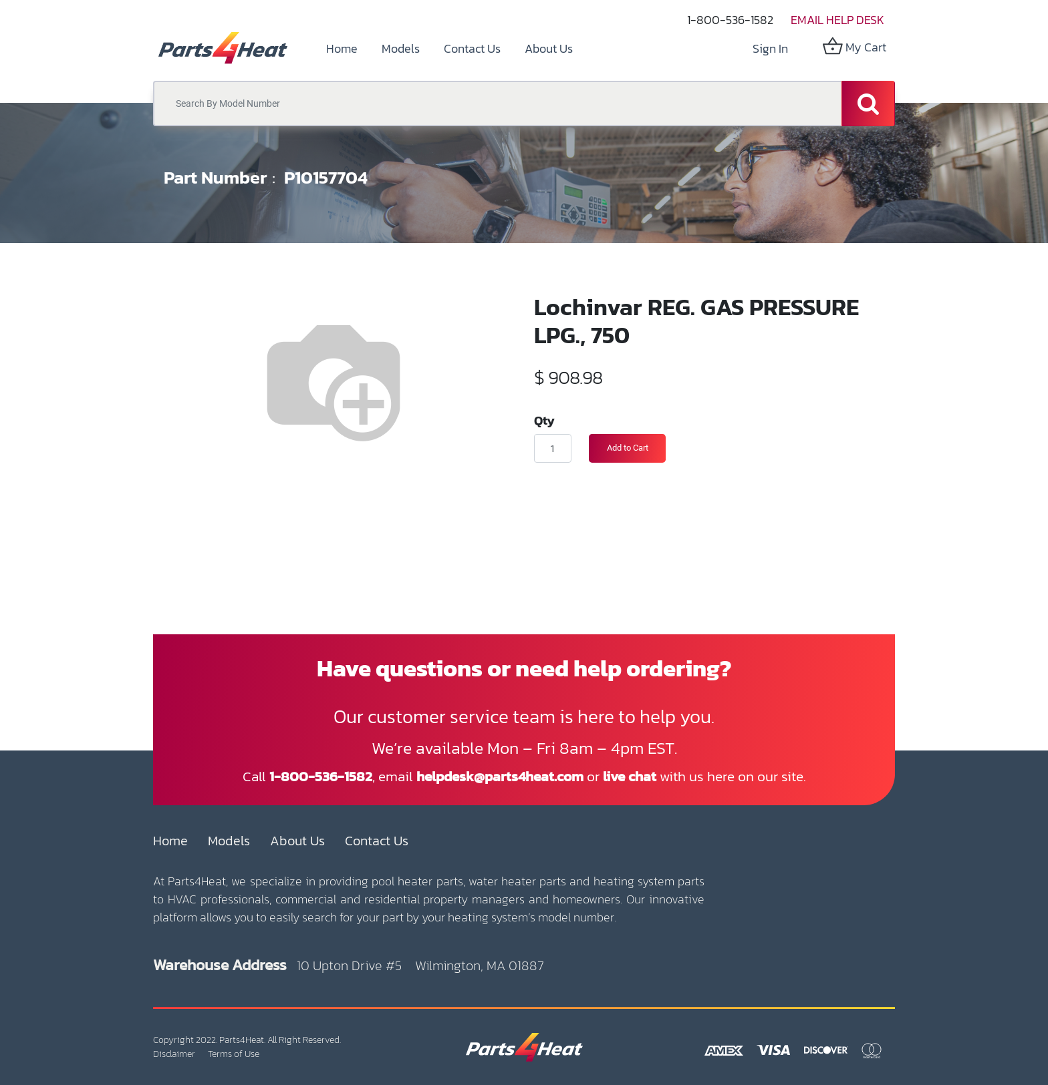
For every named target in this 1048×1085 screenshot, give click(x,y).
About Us (297, 841)
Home (170, 841)
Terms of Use (233, 1054)
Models (229, 841)
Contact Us (376, 841)
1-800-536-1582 (730, 20)
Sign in (770, 48)
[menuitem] (342, 48)
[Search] (868, 103)
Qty (544, 420)
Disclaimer (174, 1054)
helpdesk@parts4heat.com (499, 776)
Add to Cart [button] (627, 448)
